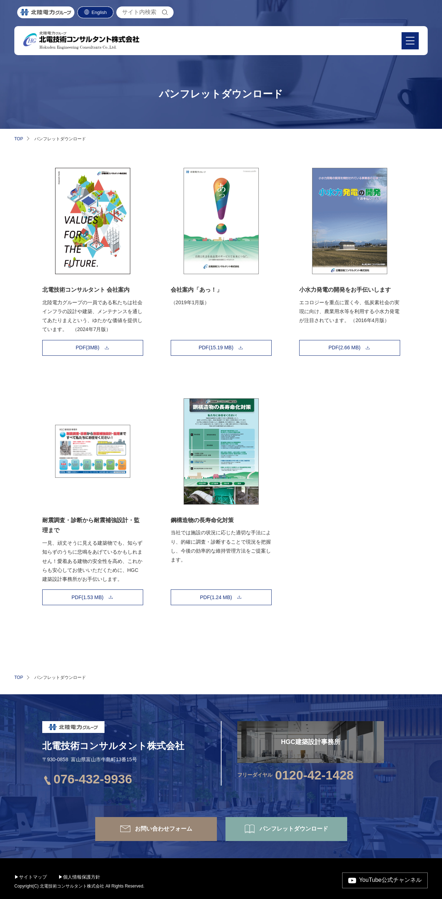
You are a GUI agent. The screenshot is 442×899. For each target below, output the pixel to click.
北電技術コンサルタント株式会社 (113, 746)
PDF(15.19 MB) (216, 347)
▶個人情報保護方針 (79, 877)
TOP (18, 138)
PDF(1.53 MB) (87, 597)
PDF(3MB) (87, 347)
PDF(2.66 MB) (344, 347)
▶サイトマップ (30, 877)
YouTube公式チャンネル (390, 880)
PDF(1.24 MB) (216, 597)
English (99, 15)
